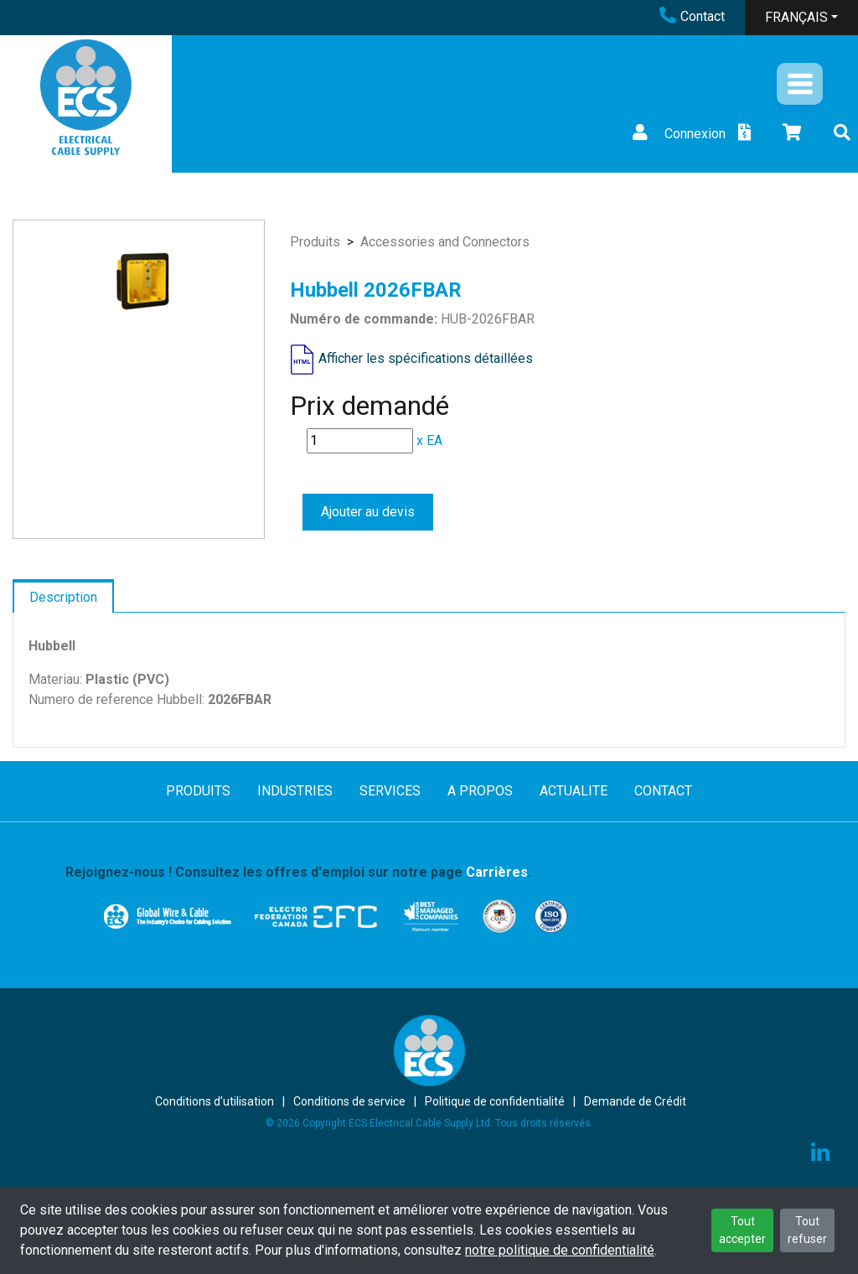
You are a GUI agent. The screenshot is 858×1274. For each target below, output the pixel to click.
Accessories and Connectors (445, 242)
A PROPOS (480, 791)
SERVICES (390, 791)
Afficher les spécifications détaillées (425, 358)
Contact (692, 16)
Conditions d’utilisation (214, 1101)
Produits (315, 242)
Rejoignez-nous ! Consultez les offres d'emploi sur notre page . (298, 872)
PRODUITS (198, 791)
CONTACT (663, 791)
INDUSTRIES (295, 791)
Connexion (677, 134)
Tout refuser (807, 1230)
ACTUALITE (573, 791)
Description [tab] (63, 597)
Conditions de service (349, 1101)
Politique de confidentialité (495, 1101)
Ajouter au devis (368, 512)
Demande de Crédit (635, 1101)
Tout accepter (742, 1230)
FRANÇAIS (796, 17)
